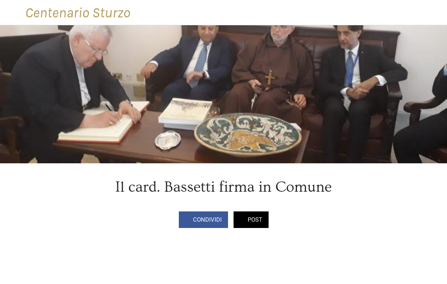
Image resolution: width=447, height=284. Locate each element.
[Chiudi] (12, 12)
